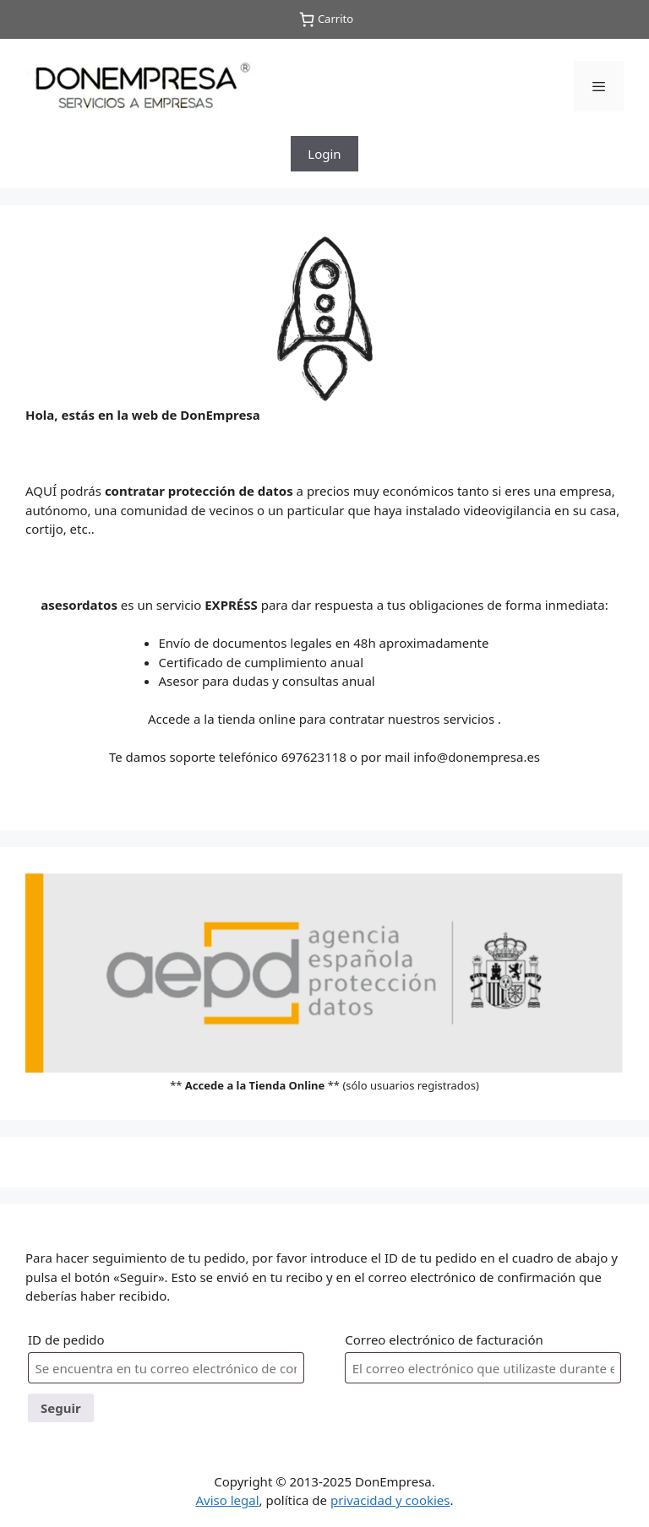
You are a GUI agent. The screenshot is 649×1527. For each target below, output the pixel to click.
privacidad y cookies (390, 1500)
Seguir (61, 1407)
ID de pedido (66, 1339)
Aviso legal (227, 1500)
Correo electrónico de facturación (444, 1339)
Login (324, 153)
